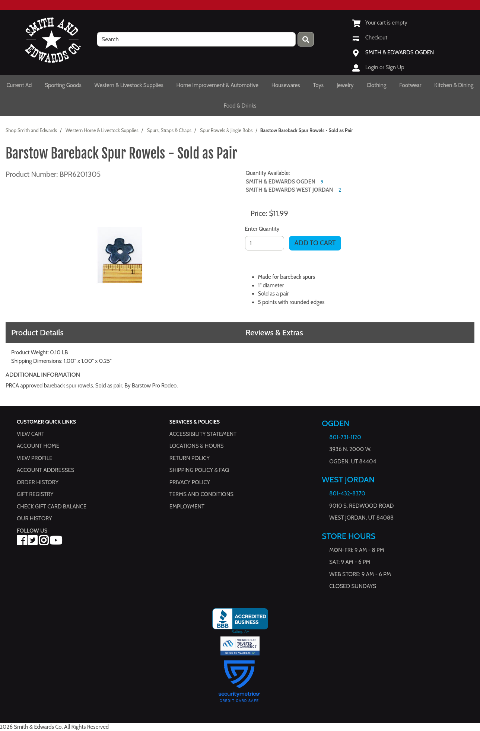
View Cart (30, 434)
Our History (34, 518)
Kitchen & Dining (453, 85)
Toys (318, 85)
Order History (37, 482)
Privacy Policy (189, 482)
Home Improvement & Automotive (217, 85)
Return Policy (189, 458)
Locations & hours (196, 446)
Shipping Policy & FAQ (199, 470)
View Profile (35, 458)
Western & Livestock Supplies (129, 85)
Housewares (285, 85)
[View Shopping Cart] (379, 22)
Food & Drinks (240, 105)
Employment (186, 506)
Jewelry (345, 85)
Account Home (38, 446)
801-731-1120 (345, 437)
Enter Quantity (262, 229)
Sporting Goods (63, 85)
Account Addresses (45, 470)
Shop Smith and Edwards (31, 130)
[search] (196, 39)
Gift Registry (35, 494)
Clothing (376, 85)
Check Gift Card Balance (51, 506)
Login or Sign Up (384, 67)
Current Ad (19, 85)
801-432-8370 (347, 493)
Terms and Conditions (201, 494)
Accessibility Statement (203, 434)
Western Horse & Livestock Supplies (102, 130)
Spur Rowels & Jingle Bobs (226, 130)
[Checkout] (369, 37)
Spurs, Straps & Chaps (169, 130)
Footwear (410, 85)
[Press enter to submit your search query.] (306, 39)
